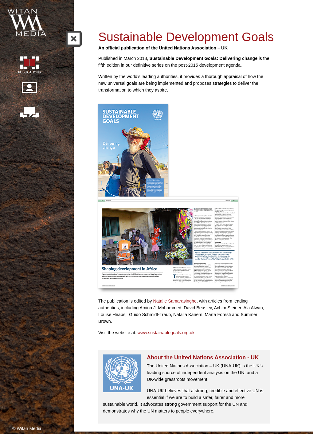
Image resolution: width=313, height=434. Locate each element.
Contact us (29, 113)
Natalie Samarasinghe (175, 301)
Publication (29, 65)
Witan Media (27, 21)
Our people (29, 90)
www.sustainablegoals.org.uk (166, 332)
